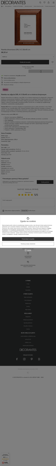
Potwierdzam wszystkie (28, 239)
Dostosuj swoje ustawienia (28, 244)
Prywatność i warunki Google (17, 229)
